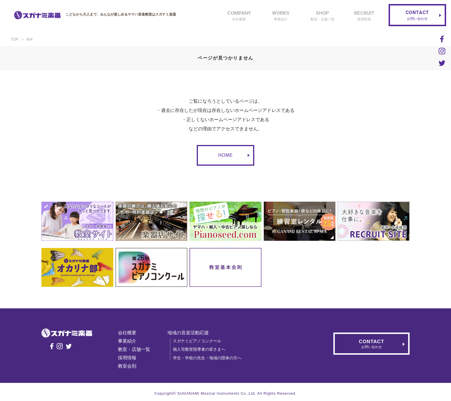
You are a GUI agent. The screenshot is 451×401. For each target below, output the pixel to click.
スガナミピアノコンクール (199, 341)
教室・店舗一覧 (137, 349)
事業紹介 (130, 341)
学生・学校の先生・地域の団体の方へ (209, 358)
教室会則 (130, 366)
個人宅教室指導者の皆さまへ (201, 349)
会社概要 (130, 332)
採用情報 (130, 357)
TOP (15, 39)
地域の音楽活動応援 (190, 332)
